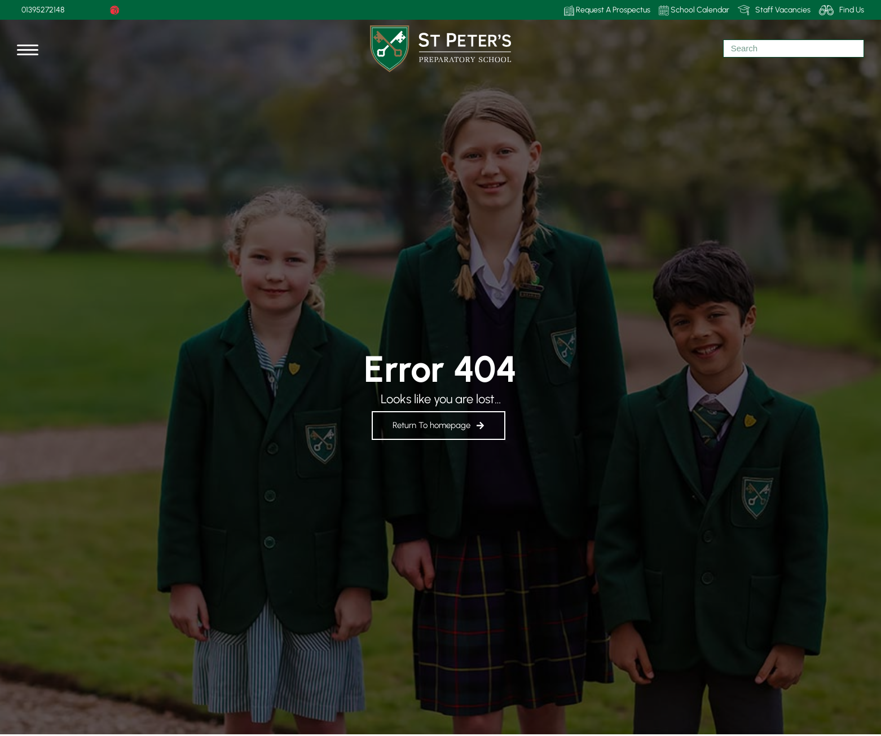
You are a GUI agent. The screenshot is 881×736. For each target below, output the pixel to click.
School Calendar (694, 10)
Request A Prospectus (607, 10)
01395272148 (42, 10)
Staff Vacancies (774, 10)
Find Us (841, 10)
